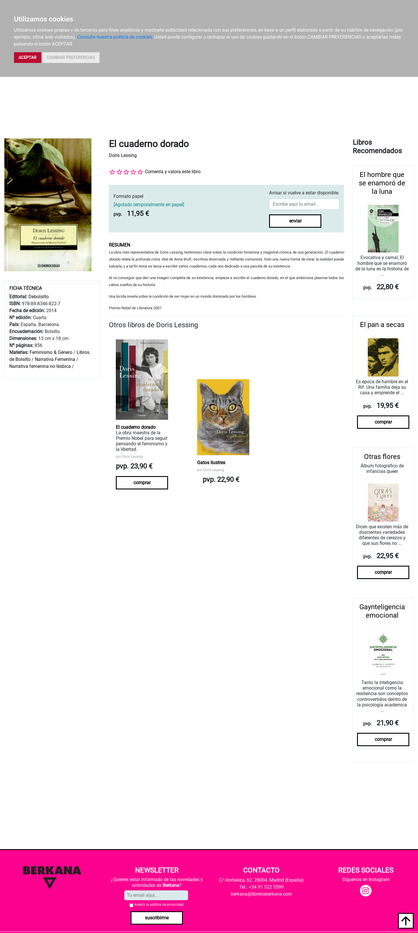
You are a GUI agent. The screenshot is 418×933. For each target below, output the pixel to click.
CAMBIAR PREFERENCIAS (71, 57)
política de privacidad (166, 905)
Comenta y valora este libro (173, 171)
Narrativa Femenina (55, 359)
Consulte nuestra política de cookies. (115, 37)
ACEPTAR (28, 57)
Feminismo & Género (51, 352)
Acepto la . (159, 905)
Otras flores (382, 457)
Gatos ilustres (211, 462)
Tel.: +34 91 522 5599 (261, 887)
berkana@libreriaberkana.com (261, 894)
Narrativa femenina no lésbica (40, 366)
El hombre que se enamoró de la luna (382, 183)
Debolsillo (38, 296)
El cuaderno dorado (136, 427)
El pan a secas (382, 325)
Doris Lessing (123, 155)
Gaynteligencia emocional (382, 611)
